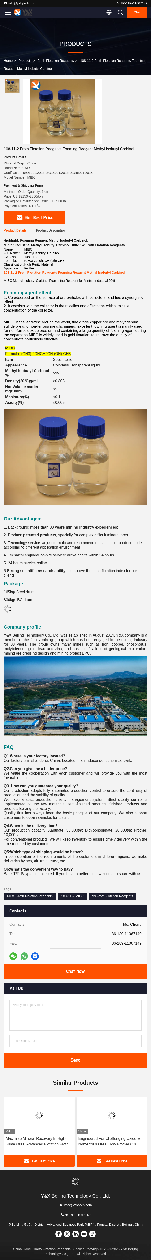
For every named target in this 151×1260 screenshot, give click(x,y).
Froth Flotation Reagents (56, 60)
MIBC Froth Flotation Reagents (30, 896)
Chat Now (75, 971)
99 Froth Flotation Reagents (112, 896)
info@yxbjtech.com (20, 3)
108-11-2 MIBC (72, 896)
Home (8, 60)
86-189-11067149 (132, 3)
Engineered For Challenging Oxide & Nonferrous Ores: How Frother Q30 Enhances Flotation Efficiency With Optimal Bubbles (109, 1142)
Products (24, 60)
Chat (137, 12)
